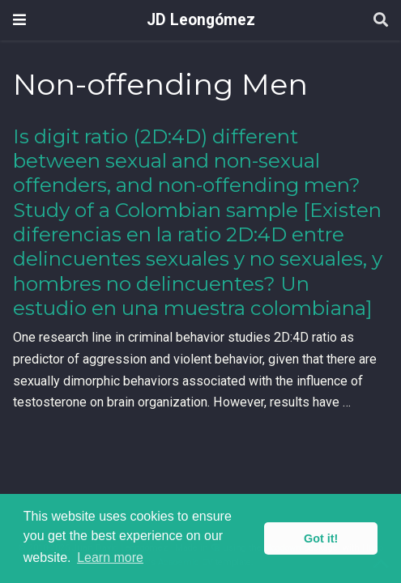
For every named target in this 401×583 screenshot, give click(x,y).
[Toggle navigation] (19, 20)
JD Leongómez (201, 20)
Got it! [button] (321, 538)
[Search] (380, 20)
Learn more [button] (110, 557)
